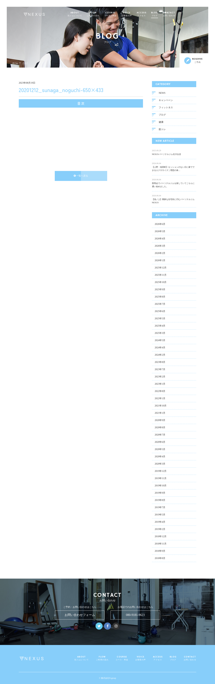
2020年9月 (160, 420)
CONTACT (177, 14)
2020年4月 (160, 457)
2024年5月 (160, 340)
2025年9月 (160, 290)
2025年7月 (160, 304)
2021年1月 (160, 413)
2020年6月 (160, 442)
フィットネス (166, 108)
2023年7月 (160, 369)
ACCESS (149, 14)
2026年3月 (160, 246)
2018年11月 (160, 544)
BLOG (162, 14)
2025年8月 (160, 297)
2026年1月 (160, 260)
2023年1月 (160, 384)
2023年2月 (160, 377)
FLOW (101, 14)
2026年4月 (160, 239)
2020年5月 (160, 449)
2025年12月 (160, 268)
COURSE (118, 14)
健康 (161, 122)
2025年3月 (160, 333)
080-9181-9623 (135, 615)
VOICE (135, 14)
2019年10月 (160, 486)
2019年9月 (160, 493)
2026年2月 (160, 253)
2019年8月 (160, 500)
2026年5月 (160, 231)
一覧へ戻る (81, 176)
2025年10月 (160, 282)
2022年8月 (160, 391)
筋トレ (162, 129)
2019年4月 (160, 522)
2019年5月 (160, 515)
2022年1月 (160, 398)
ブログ (25, 63)
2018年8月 (160, 558)
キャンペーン (166, 100)
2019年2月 (160, 529)
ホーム (15, 63)
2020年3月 (160, 464)
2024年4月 (160, 348)
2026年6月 (160, 224)
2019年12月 (160, 471)
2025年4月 (160, 326)
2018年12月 (160, 537)
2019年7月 (160, 507)
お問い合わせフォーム (80, 615)
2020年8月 (160, 428)
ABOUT (83, 14)
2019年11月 (160, 478)
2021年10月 (160, 406)
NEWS (162, 93)
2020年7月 (160, 435)
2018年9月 (160, 551)
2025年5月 (160, 319)
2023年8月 (160, 362)
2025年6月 (160, 311)
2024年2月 (160, 355)
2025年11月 (160, 275)
